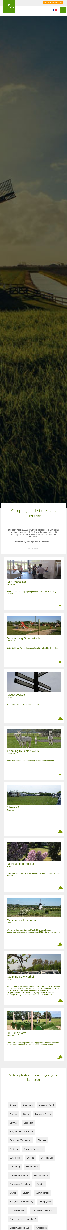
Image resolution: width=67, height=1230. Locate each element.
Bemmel (13, 1123)
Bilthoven (42, 1140)
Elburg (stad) (45, 1202)
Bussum (31, 1158)
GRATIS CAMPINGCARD (53, 3)
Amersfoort (28, 1105)
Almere (13, 1105)
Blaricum (14, 1149)
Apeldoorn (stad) (46, 1105)
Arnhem (13, 1114)
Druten (26, 1193)
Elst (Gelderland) (17, 1210)
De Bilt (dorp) (32, 1167)
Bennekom (29, 1123)
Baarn (26, 1114)
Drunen (13, 1193)
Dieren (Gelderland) (19, 1175)
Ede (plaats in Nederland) (21, 1202)
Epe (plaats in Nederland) (43, 1210)
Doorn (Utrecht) (41, 1175)
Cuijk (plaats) (47, 1158)
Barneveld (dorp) (43, 1114)
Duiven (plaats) (42, 1193)
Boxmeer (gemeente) (33, 1149)
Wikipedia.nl (35, 548)
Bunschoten (15, 1158)
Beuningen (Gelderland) (21, 1140)
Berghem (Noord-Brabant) (22, 1131)
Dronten (40, 1184)
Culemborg (15, 1167)
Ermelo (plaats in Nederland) (23, 1219)
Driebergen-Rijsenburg (20, 1184)
